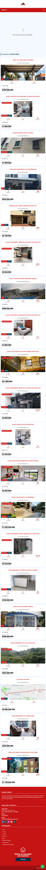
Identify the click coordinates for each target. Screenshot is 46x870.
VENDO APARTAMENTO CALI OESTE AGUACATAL (23, 643)
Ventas (4, 831)
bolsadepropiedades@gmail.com (10, 819)
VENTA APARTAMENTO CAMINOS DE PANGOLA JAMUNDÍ (23, 570)
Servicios (4, 836)
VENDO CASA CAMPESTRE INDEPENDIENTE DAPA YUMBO (23, 752)
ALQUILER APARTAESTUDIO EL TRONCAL (23, 132)
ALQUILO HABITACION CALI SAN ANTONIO (23, 424)
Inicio (3, 829)
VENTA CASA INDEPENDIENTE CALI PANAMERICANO (23, 169)
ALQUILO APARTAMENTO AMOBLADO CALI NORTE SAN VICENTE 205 (23, 388)
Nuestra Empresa (6, 840)
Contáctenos (5, 842)
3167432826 (5, 815)
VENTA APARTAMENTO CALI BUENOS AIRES (23, 716)
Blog (3, 838)
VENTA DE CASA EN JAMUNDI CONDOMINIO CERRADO (23, 278)
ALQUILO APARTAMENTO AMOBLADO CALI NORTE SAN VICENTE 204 (23, 242)
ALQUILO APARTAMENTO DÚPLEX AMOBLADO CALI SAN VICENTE (23, 533)
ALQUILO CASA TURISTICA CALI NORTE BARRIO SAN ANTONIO (23, 351)
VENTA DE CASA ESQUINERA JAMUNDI (23, 606)
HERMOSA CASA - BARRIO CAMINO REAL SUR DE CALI (23, 205)
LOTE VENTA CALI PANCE (23, 679)
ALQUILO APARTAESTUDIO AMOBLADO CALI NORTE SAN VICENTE (23, 96)
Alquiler (4, 834)
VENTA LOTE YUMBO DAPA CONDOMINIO (23, 60)
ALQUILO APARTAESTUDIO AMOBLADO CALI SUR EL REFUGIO (23, 460)
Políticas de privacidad (7, 844)
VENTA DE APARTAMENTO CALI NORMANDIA (23, 497)
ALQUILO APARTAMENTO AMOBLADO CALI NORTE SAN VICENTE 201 (23, 315)
